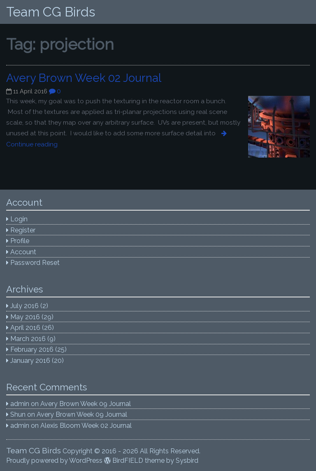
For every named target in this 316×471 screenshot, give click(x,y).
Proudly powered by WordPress (54, 460)
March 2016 (28, 339)
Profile (19, 241)
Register (22, 230)
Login (19, 219)
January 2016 (30, 360)
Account (23, 252)
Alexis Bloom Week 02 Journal (86, 425)
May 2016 (25, 317)
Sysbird (187, 460)
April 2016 (25, 328)
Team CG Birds (50, 11)
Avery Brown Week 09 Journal (85, 404)
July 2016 (24, 306)
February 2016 (31, 349)
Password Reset (35, 263)
